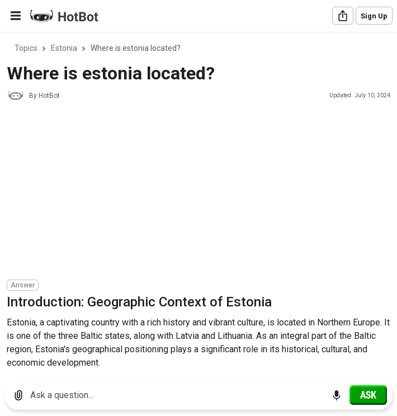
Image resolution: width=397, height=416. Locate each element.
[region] (198, 203)
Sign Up (374, 16)
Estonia (64, 48)
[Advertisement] (202, 192)
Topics (26, 48)
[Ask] (368, 394)
